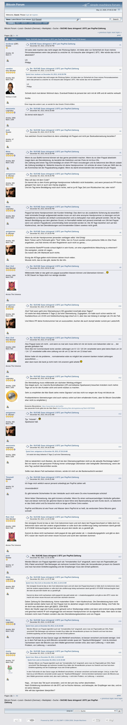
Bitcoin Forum (10, 28)
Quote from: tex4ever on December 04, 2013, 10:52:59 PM (46, 74)
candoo (9, 68)
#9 (120, 267)
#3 (120, 110)
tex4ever (10, 44)
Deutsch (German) (32, 28)
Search (24, 23)
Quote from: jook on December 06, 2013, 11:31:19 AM (44, 626)
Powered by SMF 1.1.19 (49, 720)
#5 (120, 153)
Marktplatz (46, 28)
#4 (120, 131)
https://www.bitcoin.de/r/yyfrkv (52, 406)
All (17, 35)
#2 (120, 70)
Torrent (38, 19)
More (45, 23)
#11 (120, 339)
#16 (120, 518)
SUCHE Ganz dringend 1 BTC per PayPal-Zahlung (83, 28)
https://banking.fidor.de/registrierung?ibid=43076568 (76, 408)
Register (38, 23)
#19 (120, 621)
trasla (8, 651)
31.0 (33, 19)
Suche (56, 28)
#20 (120, 652)
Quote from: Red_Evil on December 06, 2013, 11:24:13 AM (46, 583)
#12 (120, 378)
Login (31, 23)
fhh (7, 376)
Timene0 (10, 477)
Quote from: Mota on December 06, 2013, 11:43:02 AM (45, 657)
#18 (120, 578)
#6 (120, 175)
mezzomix (10, 108)
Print (119, 35)
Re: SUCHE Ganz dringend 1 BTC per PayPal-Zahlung (54, 68)
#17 (120, 557)
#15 (120, 478)
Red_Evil (10, 266)
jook (8, 130)
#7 (120, 208)
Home (11, 23)
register (35, 15)
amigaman (10, 174)
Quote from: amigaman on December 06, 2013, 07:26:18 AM (47, 451)
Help (18, 23)
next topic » (117, 32)
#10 (120, 306)
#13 (120, 414)
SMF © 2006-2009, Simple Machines (73, 720)
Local (20, 28)
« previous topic (104, 32)
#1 (120, 45)
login (28, 15)
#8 (120, 232)
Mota (8, 151)
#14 (120, 447)
